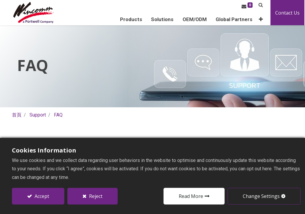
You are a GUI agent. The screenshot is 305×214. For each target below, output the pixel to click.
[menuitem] (234, 19)
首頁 (16, 115)
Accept (41, 196)
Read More (191, 196)
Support (37, 115)
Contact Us (288, 13)
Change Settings (261, 196)
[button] (261, 19)
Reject (95, 196)
